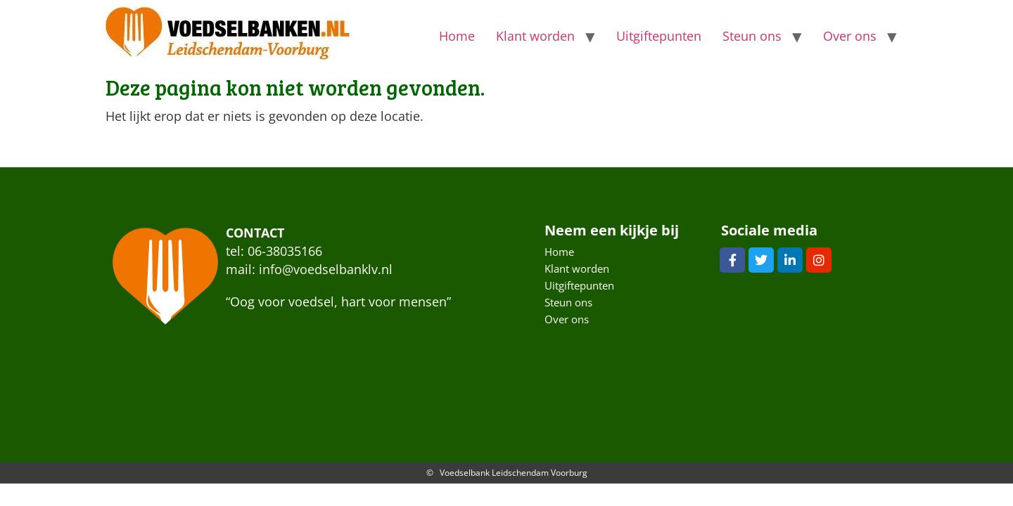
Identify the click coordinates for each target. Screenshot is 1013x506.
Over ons (850, 35)
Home (457, 35)
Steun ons (752, 35)
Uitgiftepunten (658, 35)
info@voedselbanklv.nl (326, 269)
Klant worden (535, 35)
